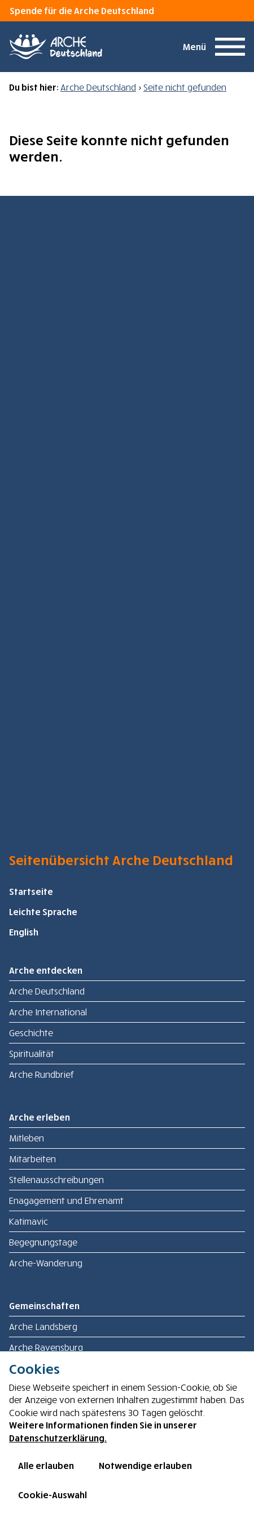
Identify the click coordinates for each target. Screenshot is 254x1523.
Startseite (31, 891)
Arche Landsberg (43, 1326)
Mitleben (26, 1138)
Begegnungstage (43, 1242)
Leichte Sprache (43, 911)
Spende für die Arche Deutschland (82, 10)
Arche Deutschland (98, 87)
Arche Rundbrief (41, 1074)
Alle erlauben (46, 1465)
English (23, 932)
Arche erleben (39, 1117)
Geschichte (31, 1032)
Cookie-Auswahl (52, 1494)
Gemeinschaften (44, 1305)
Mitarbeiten (32, 1158)
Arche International (48, 1012)
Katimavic (28, 1221)
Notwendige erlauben (145, 1465)
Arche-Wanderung (45, 1263)
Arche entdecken (45, 970)
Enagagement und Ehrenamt (66, 1200)
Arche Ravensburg (46, 1347)
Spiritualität (31, 1053)
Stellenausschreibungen (56, 1179)
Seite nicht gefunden (184, 87)
